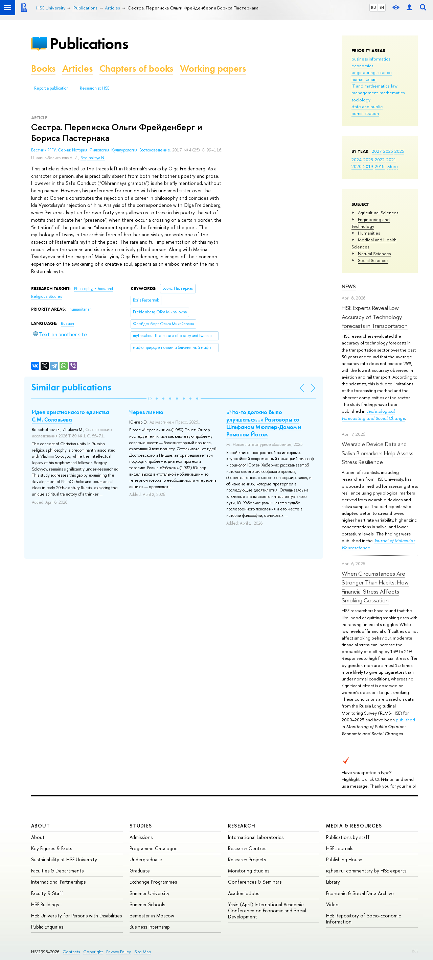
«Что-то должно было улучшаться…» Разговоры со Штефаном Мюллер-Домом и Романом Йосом (263, 423)
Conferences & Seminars (254, 882)
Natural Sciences (374, 253)
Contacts (71, 952)
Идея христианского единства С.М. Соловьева (70, 415)
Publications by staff (348, 837)
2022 (380, 160)
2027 (377, 151)
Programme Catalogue (154, 848)
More (392, 166)
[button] (149, 398)
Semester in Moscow (152, 915)
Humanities (369, 233)
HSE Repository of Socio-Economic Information (363, 918)
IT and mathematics (370, 86)
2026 (388, 151)
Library (333, 882)
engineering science (371, 72)
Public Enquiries (47, 926)
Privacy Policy (118, 952)
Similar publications (71, 387)
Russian (67, 323)
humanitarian (364, 79)
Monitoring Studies (248, 870)
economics (362, 66)
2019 (368, 166)
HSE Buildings (45, 904)
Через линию (146, 412)
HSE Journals (339, 848)
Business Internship (150, 926)
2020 (356, 166)
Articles (77, 68)
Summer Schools (147, 904)
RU (373, 7)
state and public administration (367, 109)
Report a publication (51, 88)
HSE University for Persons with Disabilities (76, 915)
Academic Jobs (243, 893)
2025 (399, 151)
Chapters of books (136, 68)
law (394, 86)
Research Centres (247, 848)
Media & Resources (354, 825)
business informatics (370, 59)
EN (382, 7)
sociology (360, 100)
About (40, 825)
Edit (415, 950)
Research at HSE (94, 88)
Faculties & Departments (57, 870)
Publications (89, 43)
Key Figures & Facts (51, 848)
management (364, 93)
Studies (141, 825)
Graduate (140, 870)
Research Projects (247, 859)
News (349, 286)
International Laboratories (255, 837)
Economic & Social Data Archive (360, 893)
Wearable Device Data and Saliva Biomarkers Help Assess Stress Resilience (377, 453)
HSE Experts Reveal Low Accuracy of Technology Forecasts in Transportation (375, 317)
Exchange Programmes (153, 882)
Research (242, 825)
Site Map (142, 952)
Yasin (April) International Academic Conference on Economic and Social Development (267, 910)
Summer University (149, 893)
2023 (368, 160)
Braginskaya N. (93, 158)
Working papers (213, 68)
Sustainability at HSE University (64, 859)
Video (332, 904)
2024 (356, 160)
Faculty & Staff (47, 893)
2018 (380, 166)
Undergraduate (146, 859)
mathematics (392, 93)
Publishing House (344, 859)
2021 (391, 160)
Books (43, 68)
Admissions (141, 837)
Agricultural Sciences (378, 213)
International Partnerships (58, 882)
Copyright (93, 952)
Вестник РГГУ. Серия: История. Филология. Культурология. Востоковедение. (101, 150)
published (405, 720)
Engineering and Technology (370, 222)
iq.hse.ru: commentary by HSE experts (366, 870)
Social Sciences (373, 260)
